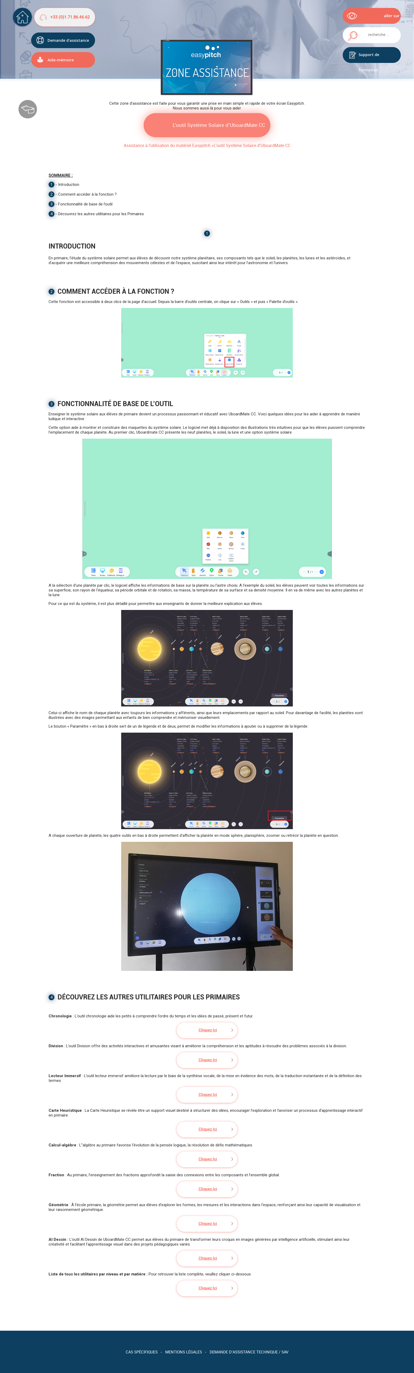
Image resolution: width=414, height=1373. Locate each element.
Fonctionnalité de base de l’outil (85, 204)
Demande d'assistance (68, 38)
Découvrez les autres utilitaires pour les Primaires (101, 214)
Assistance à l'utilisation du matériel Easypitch (167, 145)
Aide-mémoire (61, 57)
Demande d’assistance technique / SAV (249, 1351)
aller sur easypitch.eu (387, 18)
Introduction (68, 184)
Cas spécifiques (142, 1351)
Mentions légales (183, 1351)
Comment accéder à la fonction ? (87, 194)
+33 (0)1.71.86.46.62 (70, 17)
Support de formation (369, 57)
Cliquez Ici (208, 1030)
